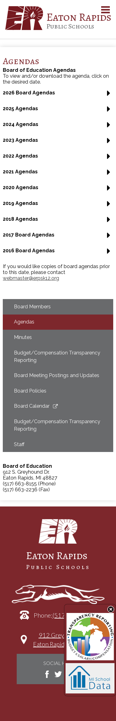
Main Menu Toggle (105, 9)
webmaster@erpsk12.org (31, 278)
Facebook (47, 674)
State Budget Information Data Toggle (110, 609)
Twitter (58, 674)
